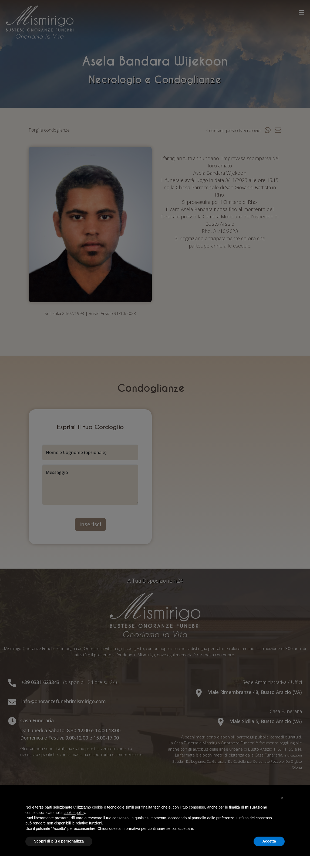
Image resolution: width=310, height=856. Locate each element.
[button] (282, 798)
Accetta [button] (269, 841)
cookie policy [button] (74, 812)
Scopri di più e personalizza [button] (59, 841)
